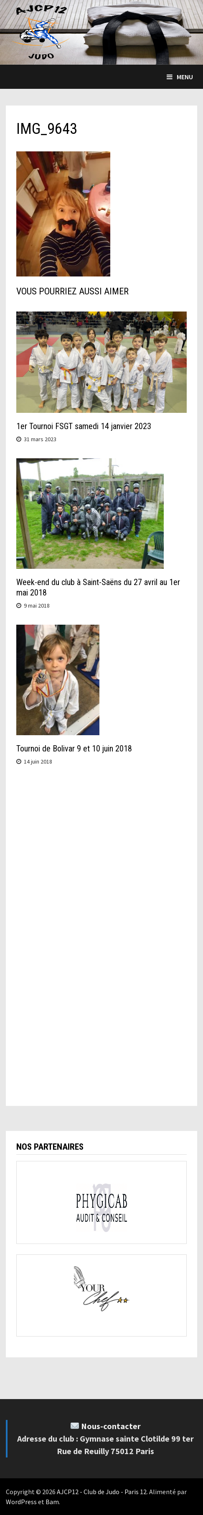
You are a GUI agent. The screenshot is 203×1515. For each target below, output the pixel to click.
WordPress (21, 1501)
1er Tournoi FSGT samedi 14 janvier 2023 (83, 426)
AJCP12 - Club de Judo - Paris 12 (102, 1491)
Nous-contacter (111, 1426)
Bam (52, 1501)
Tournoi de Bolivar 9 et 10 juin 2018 (74, 749)
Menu (180, 77)
